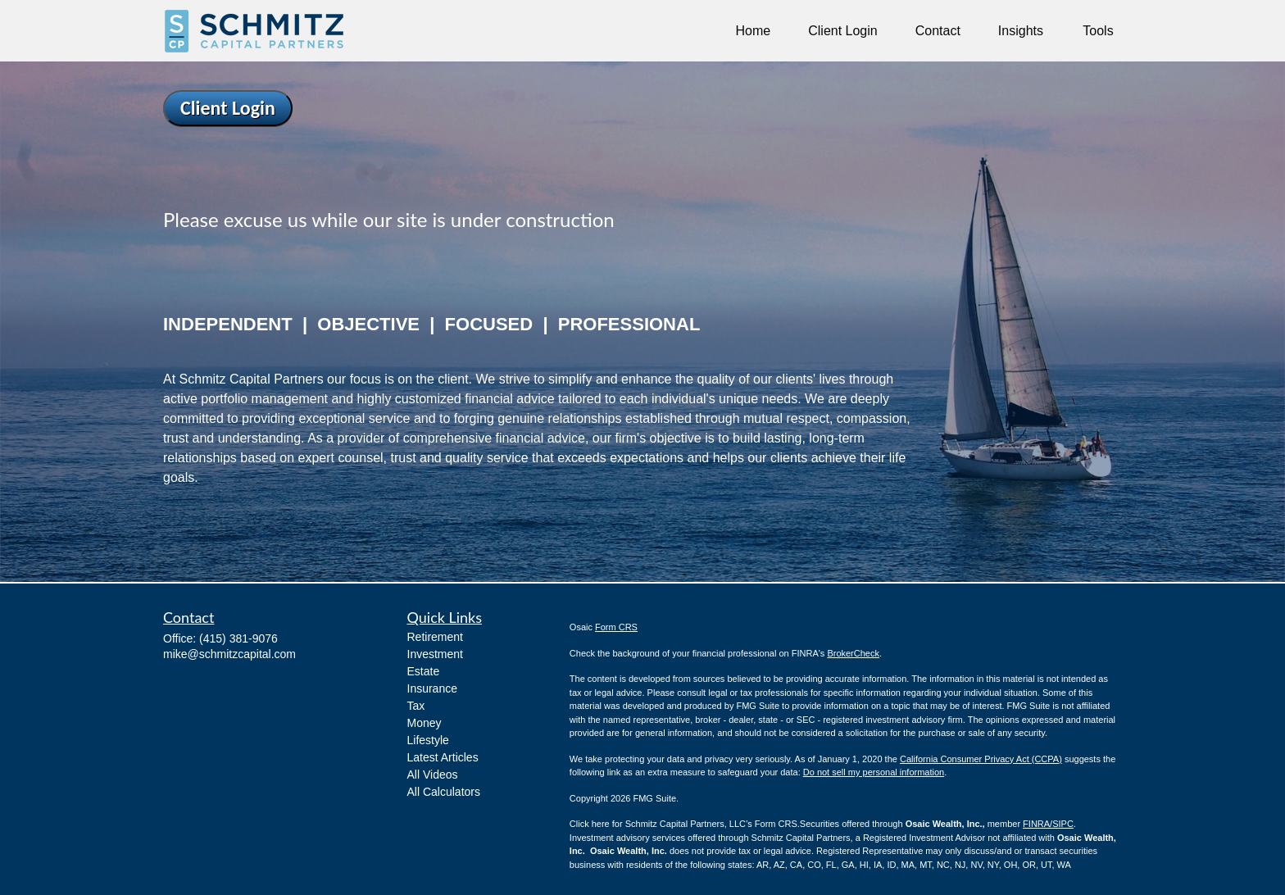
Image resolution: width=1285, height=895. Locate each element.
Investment (435, 654)
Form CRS (616, 627)
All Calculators (443, 791)
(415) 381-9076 (238, 638)
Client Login (227, 108)
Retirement (435, 636)
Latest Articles (443, 757)
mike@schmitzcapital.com (229, 654)
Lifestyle (428, 740)
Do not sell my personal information (873, 772)
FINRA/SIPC (1048, 824)
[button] (753, 30)
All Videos (432, 774)
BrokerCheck (853, 653)
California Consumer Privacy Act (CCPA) (981, 759)
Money (424, 722)
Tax (416, 705)
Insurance (432, 688)
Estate (423, 671)
